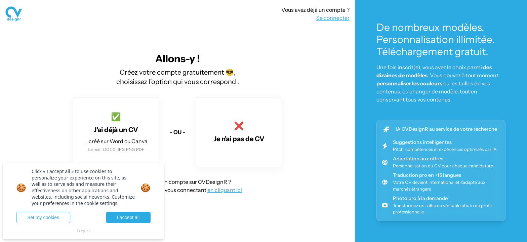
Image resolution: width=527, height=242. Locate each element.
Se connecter (333, 17)
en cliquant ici (224, 190)
